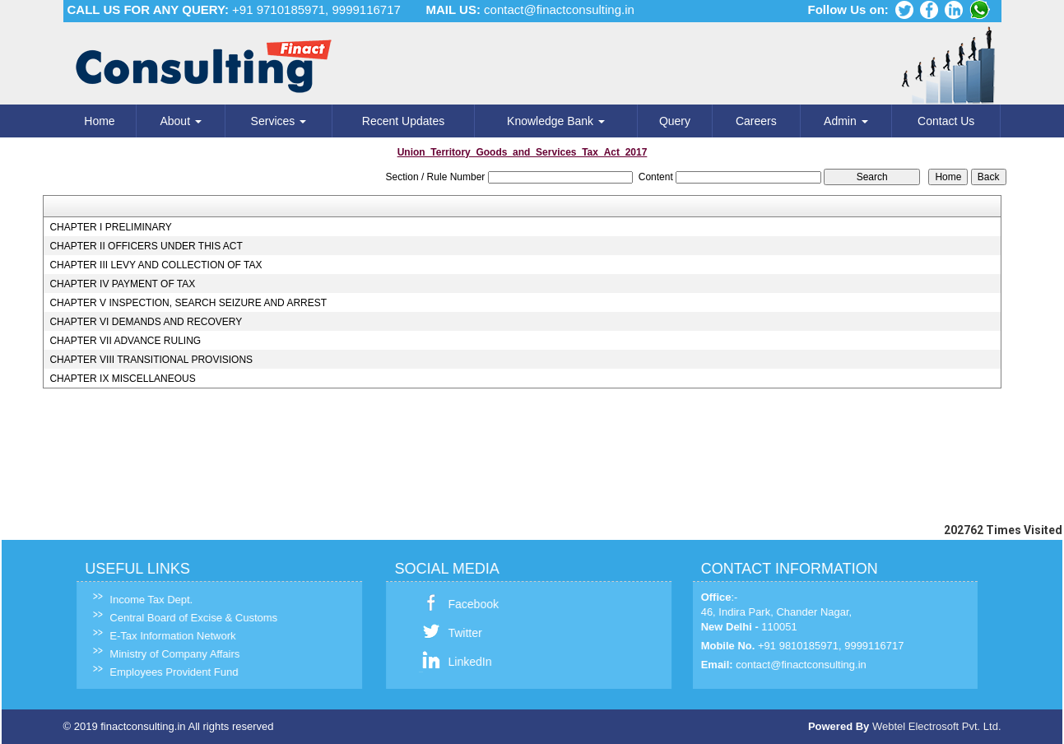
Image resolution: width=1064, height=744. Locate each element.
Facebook (463, 604)
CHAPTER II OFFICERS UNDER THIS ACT (145, 246)
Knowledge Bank (556, 121)
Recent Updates (403, 121)
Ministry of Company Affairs (165, 654)
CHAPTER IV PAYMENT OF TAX (122, 284)
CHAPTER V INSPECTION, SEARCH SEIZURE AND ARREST (188, 303)
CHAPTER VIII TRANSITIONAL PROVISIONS (151, 359)
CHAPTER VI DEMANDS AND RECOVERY (145, 322)
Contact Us (946, 121)
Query (674, 121)
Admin (846, 121)
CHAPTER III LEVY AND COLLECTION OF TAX (155, 265)
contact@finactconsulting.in (559, 9)
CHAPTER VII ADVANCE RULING (125, 340)
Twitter (455, 632)
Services (279, 121)
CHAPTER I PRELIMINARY (110, 227)
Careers (756, 121)
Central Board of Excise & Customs (183, 617)
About (180, 121)
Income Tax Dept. (141, 599)
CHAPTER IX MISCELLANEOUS (122, 378)
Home (99, 121)
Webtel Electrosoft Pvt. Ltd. (936, 726)
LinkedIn (459, 661)
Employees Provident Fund (164, 672)
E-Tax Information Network (162, 636)
